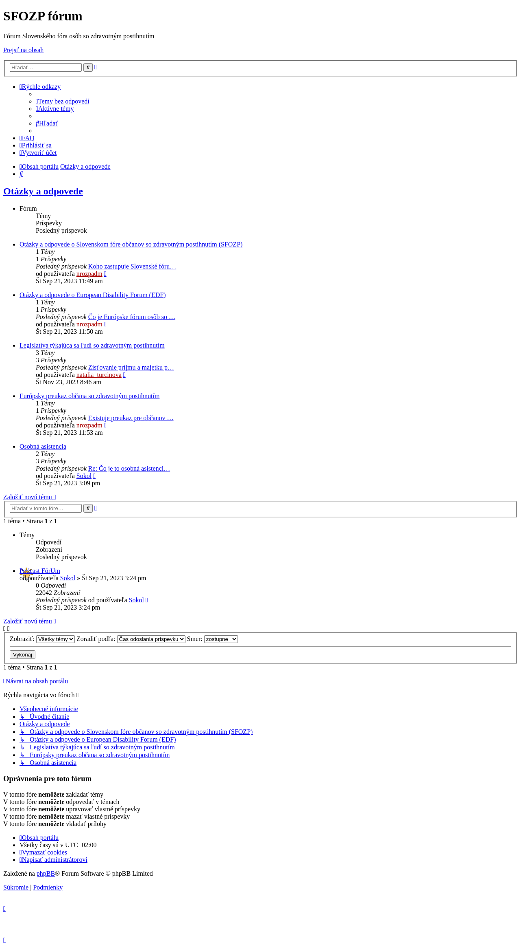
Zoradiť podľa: (130, 638)
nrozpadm (89, 273)
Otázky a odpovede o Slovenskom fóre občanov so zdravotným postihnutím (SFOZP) (131, 244)
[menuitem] (62, 101)
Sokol (84, 475)
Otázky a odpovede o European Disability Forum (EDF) (93, 294)
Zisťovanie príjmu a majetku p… (131, 367)
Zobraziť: (42, 638)
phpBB (46, 873)
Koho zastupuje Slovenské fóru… (132, 266)
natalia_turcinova (99, 374)
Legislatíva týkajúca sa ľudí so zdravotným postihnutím (92, 345)
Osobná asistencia (43, 446)
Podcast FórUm (40, 570)
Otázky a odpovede (43, 191)
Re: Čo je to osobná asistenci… (129, 468)
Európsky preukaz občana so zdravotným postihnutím (89, 395)
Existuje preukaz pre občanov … (131, 417)
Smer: (212, 638)
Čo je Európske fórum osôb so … (131, 316)
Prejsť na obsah (23, 49)
